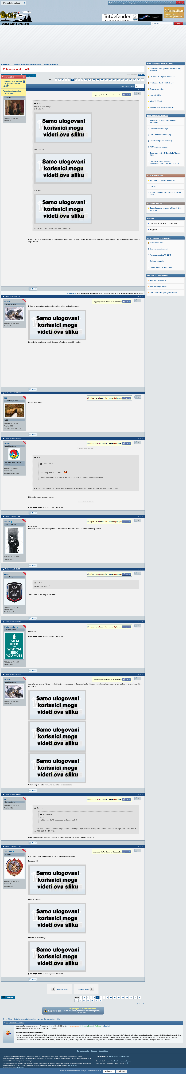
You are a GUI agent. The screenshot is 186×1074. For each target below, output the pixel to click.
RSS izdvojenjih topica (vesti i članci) (163, 220)
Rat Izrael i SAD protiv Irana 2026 (162, 108)
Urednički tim (103, 1051)
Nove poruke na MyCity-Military (160, 229)
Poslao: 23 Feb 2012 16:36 (13, 438)
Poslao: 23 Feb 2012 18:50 (13, 674)
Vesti (110, 1056)
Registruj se (133, 3)
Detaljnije (107, 1026)
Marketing (180, 3)
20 (126, 80)
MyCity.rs (115, 1056)
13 (98, 80)
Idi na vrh (141, 1004)
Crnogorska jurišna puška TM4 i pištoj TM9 (12, 83)
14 (102, 80)
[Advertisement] (93, 45)
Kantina (141, 3)
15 (106, 80)
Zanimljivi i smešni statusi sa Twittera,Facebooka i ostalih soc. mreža (164, 327)
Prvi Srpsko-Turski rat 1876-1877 (162, 248)
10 (86, 80)
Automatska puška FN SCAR (161, 183)
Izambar (7, 443)
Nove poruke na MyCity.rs (157, 281)
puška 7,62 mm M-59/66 (12, 92)
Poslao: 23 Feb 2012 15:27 (13, 296)
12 (94, 80)
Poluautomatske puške (51, 64)
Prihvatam (108, 1071)
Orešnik (153, 114)
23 (138, 80)
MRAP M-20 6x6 (156, 266)
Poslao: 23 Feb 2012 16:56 (13, 569)
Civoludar (8, 852)
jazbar (6, 574)
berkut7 (7, 302)
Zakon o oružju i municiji (159, 177)
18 (118, 80)
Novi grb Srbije (155, 260)
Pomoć (172, 3)
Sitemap (94, 1051)
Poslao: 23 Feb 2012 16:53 (13, 516)
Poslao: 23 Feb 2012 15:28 (13, 393)
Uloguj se (124, 3)
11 (90, 80)
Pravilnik (149, 3)
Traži (166, 3)
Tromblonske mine (157, 170)
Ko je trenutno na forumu (15, 1023)
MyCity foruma (72, 1065)
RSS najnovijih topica (158, 208)
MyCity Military (114, 3)
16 (110, 80)
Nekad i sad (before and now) (161, 306)
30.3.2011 (141, 75)
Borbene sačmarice (157, 189)
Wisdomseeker (10, 627)
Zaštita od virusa (124, 1056)
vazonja (7, 522)
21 (130, 80)
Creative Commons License (122, 1061)
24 (142, 80)
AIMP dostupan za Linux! (159, 312)
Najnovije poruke (83, 1051)
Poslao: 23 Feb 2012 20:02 (13, 794)
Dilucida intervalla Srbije (159, 294)
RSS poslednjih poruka (158, 214)
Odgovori (30, 75)
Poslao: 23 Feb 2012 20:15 (13, 846)
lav (5, 799)
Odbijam (122, 1071)
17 (114, 80)
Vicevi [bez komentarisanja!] (160, 300)
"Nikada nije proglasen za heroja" (162, 272)
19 (122, 80)
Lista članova (158, 3)
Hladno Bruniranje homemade (161, 195)
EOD (5, 398)
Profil (34, 289)
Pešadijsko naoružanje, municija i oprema (27, 64)
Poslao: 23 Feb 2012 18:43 (13, 622)
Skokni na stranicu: (127, 86)
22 (134, 80)
